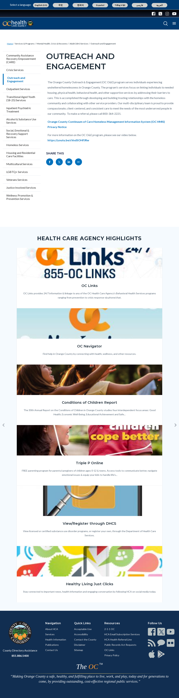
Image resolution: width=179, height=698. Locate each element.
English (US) (41, 5)
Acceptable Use (83, 629)
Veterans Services (16, 179)
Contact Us (51, 650)
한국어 (80, 5)
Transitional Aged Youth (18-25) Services (20, 98)
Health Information (55, 639)
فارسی (139, 5)
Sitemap (78, 650)
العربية (159, 5)
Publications (52, 644)
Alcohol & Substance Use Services (21, 120)
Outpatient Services (18, 89)
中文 (61, 5)
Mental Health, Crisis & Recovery (52, 43)
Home (10, 43)
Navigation (53, 623)
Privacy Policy (111, 655)
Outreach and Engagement (103, 43)
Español (100, 5)
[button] (3, 425)
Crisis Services (15, 70)
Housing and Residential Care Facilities (20, 154)
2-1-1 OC (109, 629)
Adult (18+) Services (79, 43)
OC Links (109, 650)
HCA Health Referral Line (118, 639)
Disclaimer (79, 644)
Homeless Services (17, 145)
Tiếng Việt (120, 5)
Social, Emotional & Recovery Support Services (17, 134)
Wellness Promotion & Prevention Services (19, 197)
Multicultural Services (19, 164)
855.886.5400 (20, 655)
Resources (112, 623)
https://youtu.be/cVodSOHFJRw (68, 140)
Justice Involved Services (21, 187)
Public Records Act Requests (120, 644)
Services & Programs (25, 43)
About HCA (51, 629)
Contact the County (85, 639)
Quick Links (82, 623)
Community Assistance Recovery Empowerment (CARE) (21, 59)
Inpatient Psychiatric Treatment (18, 109)
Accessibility (81, 634)
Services (50, 634)
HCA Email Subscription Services (122, 634)
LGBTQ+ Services (17, 171)
